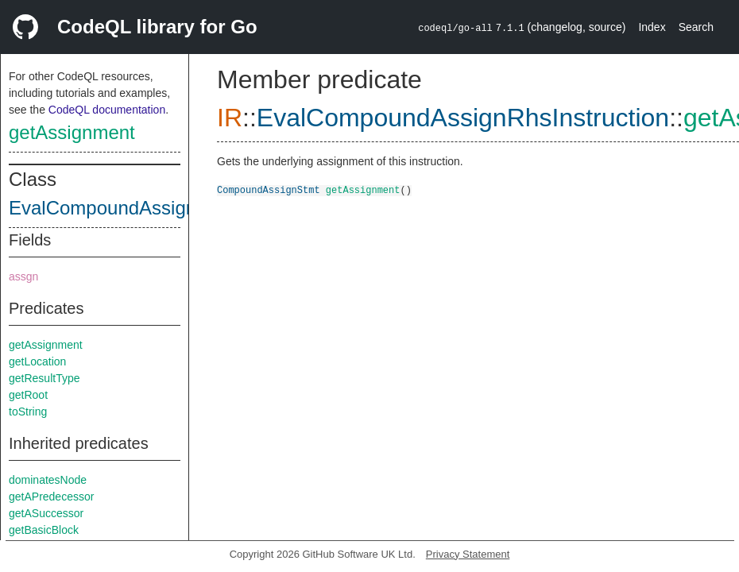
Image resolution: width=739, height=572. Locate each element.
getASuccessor (46, 513)
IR (229, 117)
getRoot (28, 394)
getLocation (37, 361)
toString (28, 411)
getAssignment (72, 132)
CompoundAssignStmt (268, 189)
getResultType (44, 378)
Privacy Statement (468, 554)
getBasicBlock (44, 530)
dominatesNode (48, 479)
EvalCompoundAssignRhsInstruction (164, 207)
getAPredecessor (51, 496)
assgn (23, 276)
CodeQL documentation (106, 109)
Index (651, 27)
